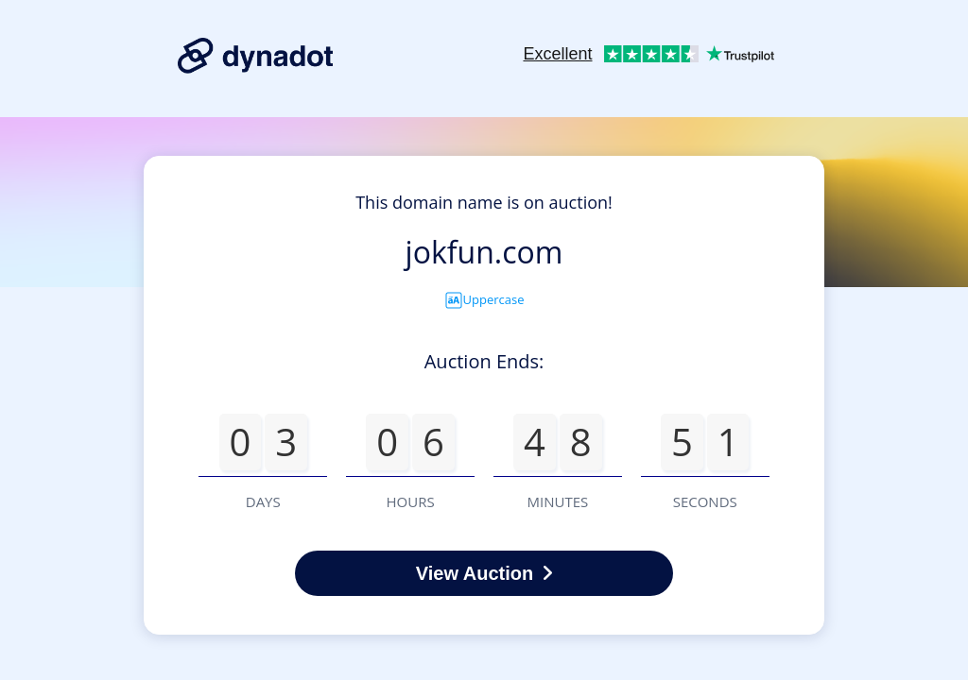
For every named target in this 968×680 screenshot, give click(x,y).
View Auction (484, 573)
